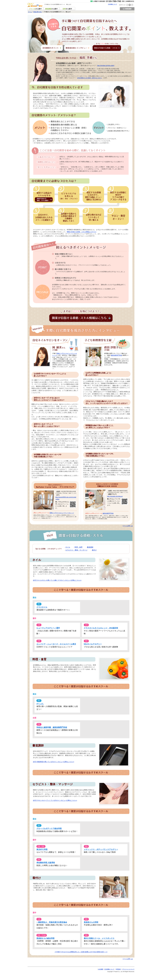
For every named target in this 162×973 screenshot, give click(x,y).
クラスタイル (41, 607)
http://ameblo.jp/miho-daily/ (105, 65)
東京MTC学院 (42, 849)
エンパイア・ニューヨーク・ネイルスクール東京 (56, 644)
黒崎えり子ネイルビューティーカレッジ (62, 513)
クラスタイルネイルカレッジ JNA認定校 (101, 628)
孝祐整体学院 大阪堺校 (45, 863)
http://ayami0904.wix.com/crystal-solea (65, 498)
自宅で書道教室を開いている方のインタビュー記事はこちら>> (53, 762)
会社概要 (100, 969)
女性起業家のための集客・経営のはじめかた (89, 78)
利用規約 (118, 969)
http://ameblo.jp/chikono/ (115, 496)
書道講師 (90, 547)
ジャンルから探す (35, 8)
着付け (94, 550)
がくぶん (40, 704)
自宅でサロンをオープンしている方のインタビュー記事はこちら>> (55, 800)
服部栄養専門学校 (116, 355)
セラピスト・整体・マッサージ (76, 550)
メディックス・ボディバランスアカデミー (101, 849)
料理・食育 (78, 547)
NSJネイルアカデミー (93, 644)
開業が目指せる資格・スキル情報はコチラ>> (81, 232)
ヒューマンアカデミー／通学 (48, 628)
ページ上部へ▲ (128, 526)
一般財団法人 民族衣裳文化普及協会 (51, 922)
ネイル (67, 547)
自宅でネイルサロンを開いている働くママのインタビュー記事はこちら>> (57, 580)
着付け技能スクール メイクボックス (99, 938)
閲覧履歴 (127, 8)
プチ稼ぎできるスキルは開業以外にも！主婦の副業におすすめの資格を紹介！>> (81, 952)
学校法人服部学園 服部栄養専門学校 (51, 727)
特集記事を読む (37, 11)
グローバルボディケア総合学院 (49, 828)
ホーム (30, 11)
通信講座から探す (51, 8)
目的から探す (67, 8)
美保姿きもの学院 (91, 922)
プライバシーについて (128, 969)
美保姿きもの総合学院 (45, 938)
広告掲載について (112, 4)
